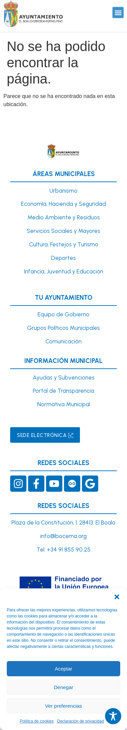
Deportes (63, 257)
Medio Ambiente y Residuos (63, 217)
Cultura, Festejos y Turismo (63, 244)
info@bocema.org (63, 536)
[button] (116, 596)
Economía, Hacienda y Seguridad (63, 203)
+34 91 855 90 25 (68, 549)
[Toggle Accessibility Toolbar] (113, 716)
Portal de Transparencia (63, 390)
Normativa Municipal (63, 404)
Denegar (63, 687)
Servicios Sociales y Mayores (63, 230)
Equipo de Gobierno (63, 314)
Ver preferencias (63, 706)
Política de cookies (37, 721)
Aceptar (63, 669)
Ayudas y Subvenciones (63, 377)
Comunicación (63, 341)
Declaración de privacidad (80, 721)
